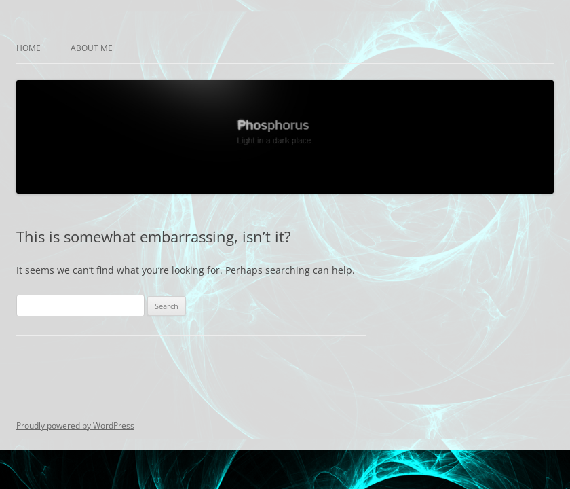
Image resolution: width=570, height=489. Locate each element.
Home (28, 48)
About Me (92, 48)
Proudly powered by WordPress (75, 425)
